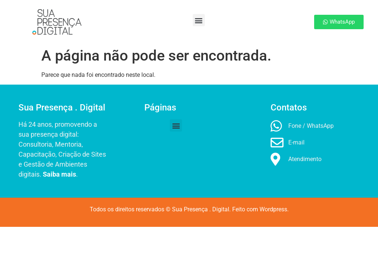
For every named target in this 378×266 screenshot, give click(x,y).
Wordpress (273, 209)
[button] (185, 20)
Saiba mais (59, 174)
